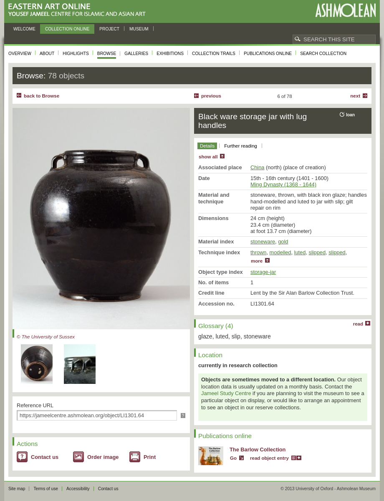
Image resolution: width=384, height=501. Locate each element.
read (358, 323)
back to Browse (41, 95)
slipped (317, 252)
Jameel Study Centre (226, 393)
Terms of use (45, 488)
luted (300, 252)
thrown (258, 252)
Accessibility (78, 488)
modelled (280, 252)
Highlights (76, 53)
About (47, 53)
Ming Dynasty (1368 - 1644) (283, 184)
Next (355, 95)
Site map (16, 488)
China (257, 167)
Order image (103, 457)
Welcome (24, 29)
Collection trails (213, 53)
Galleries (136, 53)
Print (150, 457)
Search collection (323, 53)
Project (109, 29)
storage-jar (263, 272)
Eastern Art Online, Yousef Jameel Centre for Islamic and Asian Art (79, 10)
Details (207, 145)
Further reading (240, 145)
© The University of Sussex (46, 336)
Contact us (44, 457)
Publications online (268, 53)
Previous (211, 95)
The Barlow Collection (257, 449)
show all (208, 156)
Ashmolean (345, 10)
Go (233, 458)
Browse (106, 53)
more (257, 260)
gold (283, 241)
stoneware (262, 241)
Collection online (67, 29)
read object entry (269, 458)
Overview (19, 53)
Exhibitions (170, 53)
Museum (139, 29)
